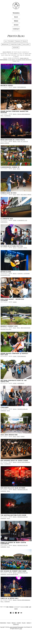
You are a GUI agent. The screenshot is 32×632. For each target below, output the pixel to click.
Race (16, 17)
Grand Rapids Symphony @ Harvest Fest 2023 (14, 354)
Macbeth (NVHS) (7, 85)
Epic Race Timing (26, 194)
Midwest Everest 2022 (9, 326)
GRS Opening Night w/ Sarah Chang (14, 460)
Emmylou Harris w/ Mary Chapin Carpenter (13, 543)
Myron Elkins (6, 272)
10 (17, 606)
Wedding (16, 13)
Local (25, 247)
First (7, 606)
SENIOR (16, 47)
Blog (24, 622)
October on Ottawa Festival (12, 246)
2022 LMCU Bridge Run (9, 434)
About (29, 622)
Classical (7, 115)
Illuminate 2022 (7, 218)
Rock (8, 410)
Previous (11, 606)
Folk (18, 141)
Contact (16, 29)
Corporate (4, 221)
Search (16, 608)
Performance (21, 87)
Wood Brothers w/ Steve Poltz (13, 140)
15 (25, 606)
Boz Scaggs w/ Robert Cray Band (13, 571)
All (6, 41)
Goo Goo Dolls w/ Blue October (13, 488)
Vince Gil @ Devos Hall (10, 598)
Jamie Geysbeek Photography (16, 627)
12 (21, 606)
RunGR (22, 436)
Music (16, 21)
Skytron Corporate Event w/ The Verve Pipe (14, 381)
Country (20, 247)
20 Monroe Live (22, 220)
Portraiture (16, 44)
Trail (18, 168)
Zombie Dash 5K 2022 (9, 193)
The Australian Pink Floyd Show (13, 515)
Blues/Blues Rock (12, 574)
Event (16, 25)
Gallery (26, 44)
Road (18, 194)
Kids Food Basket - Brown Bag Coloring (12, 300)
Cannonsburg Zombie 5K (10, 167)
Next (27, 606)
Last (30, 606)
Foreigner (5, 407)
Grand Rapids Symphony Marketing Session (14, 112)
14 (23, 606)
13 (22, 606)
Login (20, 628)
